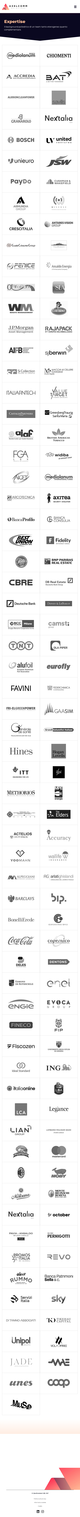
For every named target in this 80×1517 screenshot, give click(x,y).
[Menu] (75, 6)
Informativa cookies (40, 1502)
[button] (38, 1511)
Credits (40, 1506)
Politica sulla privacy (40, 1499)
